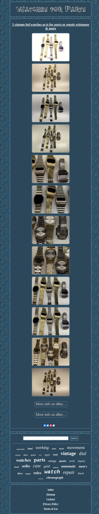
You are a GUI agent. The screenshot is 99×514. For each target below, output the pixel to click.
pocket (33, 455)
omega (52, 461)
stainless (40, 479)
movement (76, 447)
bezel (16, 467)
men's (83, 466)
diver (20, 473)
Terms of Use (51, 508)
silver (25, 455)
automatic (68, 466)
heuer (61, 449)
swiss (54, 449)
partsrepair (21, 449)
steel (55, 454)
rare (40, 455)
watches (23, 460)
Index (51, 489)
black (81, 473)
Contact (50, 499)
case (37, 465)
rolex (37, 473)
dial (82, 453)
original (55, 467)
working (42, 447)
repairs (81, 461)
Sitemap (50, 494)
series (17, 455)
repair (69, 472)
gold (47, 466)
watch (52, 472)
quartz (62, 461)
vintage (68, 453)
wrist (72, 461)
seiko (26, 466)
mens (28, 474)
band (30, 448)
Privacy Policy (50, 504)
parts (39, 460)
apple (47, 455)
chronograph (54, 477)
